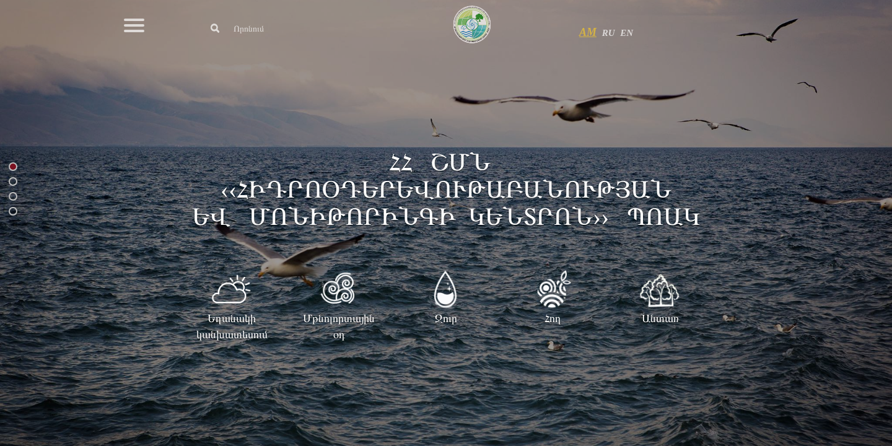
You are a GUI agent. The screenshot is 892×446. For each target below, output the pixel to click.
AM (588, 32)
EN (626, 33)
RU (608, 33)
